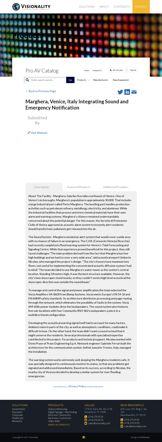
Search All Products (58, 424)
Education (17, 412)
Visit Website (37, 132)
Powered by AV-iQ (95, 386)
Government (18, 409)
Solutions (87, 6)
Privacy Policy (77, 386)
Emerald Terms (60, 386)
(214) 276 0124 (95, 416)
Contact (141, 6)
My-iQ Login (118, 70)
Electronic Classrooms (59, 415)
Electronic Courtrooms (59, 418)
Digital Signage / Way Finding (62, 412)
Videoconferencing (57, 409)
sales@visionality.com (99, 423)
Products (82, 80)
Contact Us (97, 70)
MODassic (145, 437)
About (104, 6)
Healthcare (17, 418)
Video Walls (54, 421)
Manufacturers (100, 80)
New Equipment (121, 80)
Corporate (17, 415)
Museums (17, 421)
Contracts (122, 6)
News (86, 70)
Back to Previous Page (40, 91)
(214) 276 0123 (95, 419)
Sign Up (133, 70)
